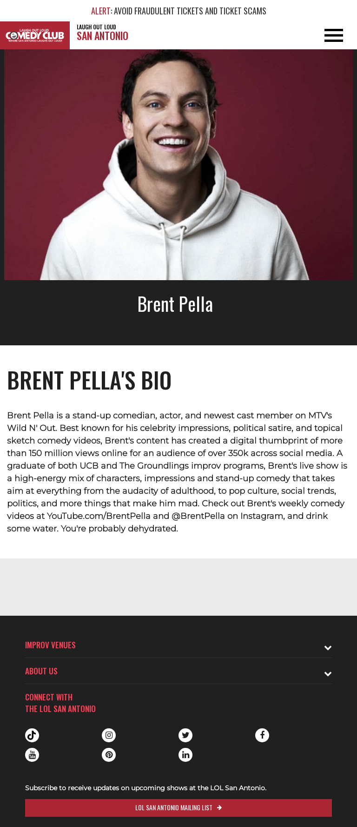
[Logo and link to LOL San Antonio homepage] (35, 35)
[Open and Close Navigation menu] (321, 35)
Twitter (185, 735)
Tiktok (32, 735)
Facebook (262, 735)
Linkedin (185, 755)
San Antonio (102, 32)
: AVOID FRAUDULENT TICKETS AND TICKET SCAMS (178, 11)
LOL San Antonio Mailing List (173, 807)
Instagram (109, 735)
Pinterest (109, 755)
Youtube (32, 755)
